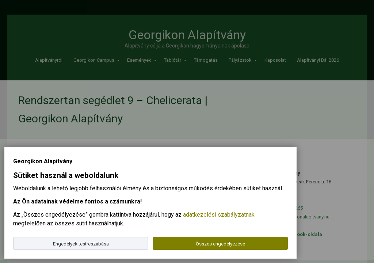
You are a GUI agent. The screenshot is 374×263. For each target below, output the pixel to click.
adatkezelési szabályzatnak (219, 214)
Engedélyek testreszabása (81, 244)
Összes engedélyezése (220, 244)
